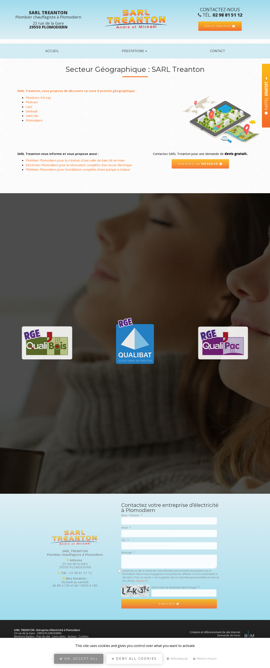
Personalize (177, 659)
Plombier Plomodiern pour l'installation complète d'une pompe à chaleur (78, 169)
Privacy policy (205, 659)
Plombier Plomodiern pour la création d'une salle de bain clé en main (75, 160)
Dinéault (32, 111)
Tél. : (125, 540)
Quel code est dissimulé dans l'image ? (175, 587)
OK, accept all (78, 659)
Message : (128, 552)
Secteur (72, 636)
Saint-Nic (32, 115)
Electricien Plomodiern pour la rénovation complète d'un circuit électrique (79, 165)
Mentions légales (24, 636)
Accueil (52, 51)
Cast (29, 107)
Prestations (134, 51)
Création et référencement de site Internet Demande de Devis (215, 633)
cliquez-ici (142, 581)
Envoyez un (200, 164)
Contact (217, 51)
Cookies (83, 636)
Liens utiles (58, 636)
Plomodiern (34, 120)
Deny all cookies (134, 659)
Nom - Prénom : (131, 515)
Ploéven (32, 102)
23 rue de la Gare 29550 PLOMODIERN (19, 563)
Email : (126, 527)
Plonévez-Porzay (38, 97)
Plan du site (43, 636)
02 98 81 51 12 (24, 573)
